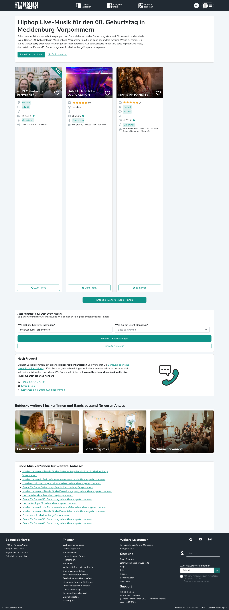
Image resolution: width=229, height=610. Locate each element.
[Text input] (197, 570)
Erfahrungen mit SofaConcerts (134, 562)
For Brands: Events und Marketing (136, 544)
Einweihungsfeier (71, 596)
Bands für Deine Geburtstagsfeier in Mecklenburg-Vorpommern (57, 487)
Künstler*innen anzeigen (114, 338)
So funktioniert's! (57, 54)
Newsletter (125, 581)
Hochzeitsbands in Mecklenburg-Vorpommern (47, 495)
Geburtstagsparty (71, 548)
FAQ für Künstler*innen (17, 544)
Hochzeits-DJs (70, 559)
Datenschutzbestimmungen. (197, 581)
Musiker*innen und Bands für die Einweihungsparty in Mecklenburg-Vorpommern (67, 491)
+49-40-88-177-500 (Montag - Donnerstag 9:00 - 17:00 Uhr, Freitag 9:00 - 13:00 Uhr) (143, 598)
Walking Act (69, 600)
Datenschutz (192, 607)
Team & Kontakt (127, 559)
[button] (207, 5)
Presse (123, 573)
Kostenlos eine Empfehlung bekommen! (43, 389)
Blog (122, 566)
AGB (203, 607)
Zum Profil (40, 287)
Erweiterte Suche (114, 346)
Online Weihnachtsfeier (74, 571)
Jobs (122, 570)
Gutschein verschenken (17, 556)
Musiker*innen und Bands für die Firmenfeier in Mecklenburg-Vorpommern (63, 511)
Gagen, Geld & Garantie (17, 552)
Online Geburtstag (72, 589)
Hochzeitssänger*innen (74, 556)
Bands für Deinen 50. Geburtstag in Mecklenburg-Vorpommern (57, 499)
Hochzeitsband (70, 552)
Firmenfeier (68, 563)
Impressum (180, 607)
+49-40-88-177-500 (33, 382)
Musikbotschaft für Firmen (75, 574)
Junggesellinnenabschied (75, 593)
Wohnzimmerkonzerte (73, 544)
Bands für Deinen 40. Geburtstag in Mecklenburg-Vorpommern (57, 523)
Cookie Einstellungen (217, 607)
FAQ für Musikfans (15, 548)
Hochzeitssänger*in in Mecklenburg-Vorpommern (49, 503)
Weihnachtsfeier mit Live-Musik (78, 567)
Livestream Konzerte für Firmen (78, 582)
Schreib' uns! (28, 386)
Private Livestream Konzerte (76, 585)
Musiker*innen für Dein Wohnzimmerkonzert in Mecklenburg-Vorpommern (63, 479)
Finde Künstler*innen (31, 54)
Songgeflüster (127, 548)
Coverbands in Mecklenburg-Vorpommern (45, 515)
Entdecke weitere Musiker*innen (114, 300)
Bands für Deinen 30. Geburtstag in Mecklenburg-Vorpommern (57, 519)
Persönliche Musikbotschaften (77, 578)
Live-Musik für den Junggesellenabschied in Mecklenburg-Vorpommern (61, 483)
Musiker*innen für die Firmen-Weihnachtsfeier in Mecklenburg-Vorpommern (64, 507)
